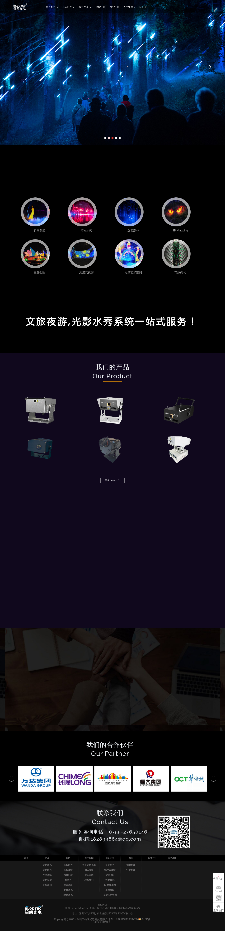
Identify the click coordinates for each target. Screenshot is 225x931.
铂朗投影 (47, 880)
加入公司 (89, 870)
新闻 (131, 858)
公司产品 (85, 6)
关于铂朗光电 (89, 865)
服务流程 (89, 875)
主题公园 (109, 890)
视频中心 (100, 6)
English (143, 6)
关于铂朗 (129, 6)
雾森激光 (68, 890)
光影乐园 (47, 885)
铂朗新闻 (130, 865)
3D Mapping (110, 885)
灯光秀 (68, 880)
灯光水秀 (109, 865)
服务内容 (68, 6)
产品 (47, 858)
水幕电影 (68, 875)
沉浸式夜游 (110, 870)
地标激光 (68, 895)
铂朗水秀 (47, 870)
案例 (68, 858)
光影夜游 (68, 870)
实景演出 (68, 885)
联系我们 (89, 880)
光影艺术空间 (110, 895)
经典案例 (52, 6)
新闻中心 (114, 6)
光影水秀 (68, 865)
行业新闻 (130, 870)
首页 (26, 858)
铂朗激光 (47, 865)
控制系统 (47, 875)
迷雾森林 (109, 880)
